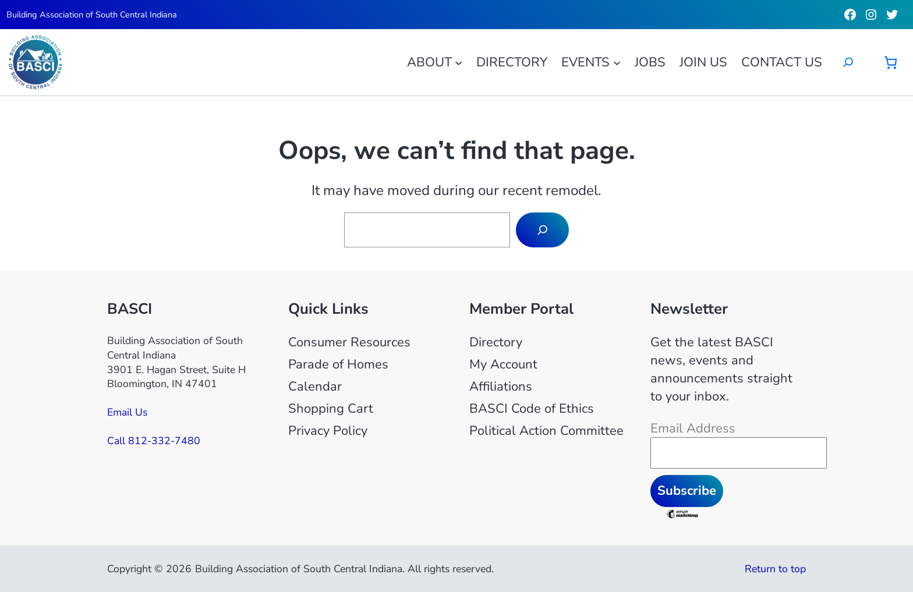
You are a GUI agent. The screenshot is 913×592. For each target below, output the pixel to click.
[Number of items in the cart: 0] (891, 63)
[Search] (542, 230)
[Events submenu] (617, 62)
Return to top (775, 569)
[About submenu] (458, 62)
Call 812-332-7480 (153, 441)
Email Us (127, 412)
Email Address (692, 428)
